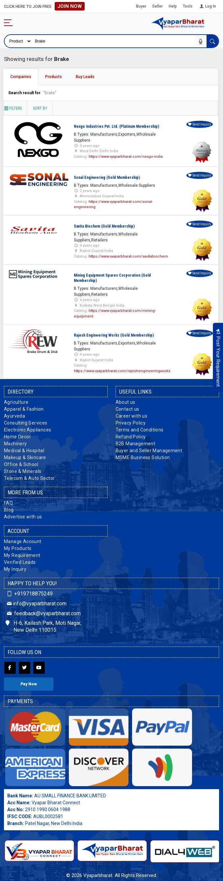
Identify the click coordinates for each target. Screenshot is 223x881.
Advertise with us (23, 516)
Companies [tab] (20, 76)
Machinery (15, 443)
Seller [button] (157, 6)
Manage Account (23, 541)
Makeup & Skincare (25, 457)
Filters (13, 108)
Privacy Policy (131, 423)
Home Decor (17, 436)
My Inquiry (15, 569)
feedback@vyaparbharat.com (43, 613)
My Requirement (22, 555)
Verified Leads (20, 562)
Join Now (69, 6)
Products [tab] (53, 76)
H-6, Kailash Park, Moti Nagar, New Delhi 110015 (43, 626)
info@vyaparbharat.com (36, 603)
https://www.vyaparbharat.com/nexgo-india (126, 156)
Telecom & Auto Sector (29, 478)
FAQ (8, 503)
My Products (17, 548)
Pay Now (28, 684)
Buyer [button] (141, 6)
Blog (9, 509)
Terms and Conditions (140, 429)
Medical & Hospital (24, 450)
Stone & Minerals (22, 471)
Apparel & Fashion (24, 409)
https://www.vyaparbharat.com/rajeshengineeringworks (122, 371)
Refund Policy (131, 436)
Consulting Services (25, 423)
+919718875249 (29, 594)
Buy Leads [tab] (85, 76)
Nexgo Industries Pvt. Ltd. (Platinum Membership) (116, 126)
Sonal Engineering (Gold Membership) (107, 177)
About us (125, 402)
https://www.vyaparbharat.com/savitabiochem (128, 256)
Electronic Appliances (27, 429)
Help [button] (173, 6)
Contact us (127, 409)
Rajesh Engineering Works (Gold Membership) (114, 335)
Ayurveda (14, 416)
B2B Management (135, 443)
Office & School (21, 464)
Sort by (40, 108)
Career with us (132, 416)
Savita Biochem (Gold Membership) (104, 226)
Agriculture (16, 402)
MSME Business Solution (143, 457)
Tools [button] (188, 6)
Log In (207, 6)
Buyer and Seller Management (149, 450)
